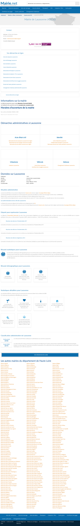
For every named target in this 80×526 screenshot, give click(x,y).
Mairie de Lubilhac (5, 437)
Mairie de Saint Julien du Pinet (34, 475)
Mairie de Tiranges (5, 499)
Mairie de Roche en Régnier (59, 454)
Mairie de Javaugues (31, 415)
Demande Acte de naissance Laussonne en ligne (20, 141)
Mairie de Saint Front (58, 465)
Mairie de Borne (5, 382)
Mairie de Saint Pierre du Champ (34, 482)
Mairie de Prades (31, 451)
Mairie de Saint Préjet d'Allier (34, 484)
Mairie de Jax (56, 415)
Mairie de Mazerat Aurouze (33, 439)
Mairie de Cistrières (57, 398)
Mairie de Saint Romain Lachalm (34, 485)
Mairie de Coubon (31, 401)
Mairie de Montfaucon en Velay (34, 444)
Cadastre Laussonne (14, 165)
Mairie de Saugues (5, 494)
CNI (51, 8)
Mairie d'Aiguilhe (31, 363)
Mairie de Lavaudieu (32, 425)
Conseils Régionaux (21, 521)
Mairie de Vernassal (31, 504)
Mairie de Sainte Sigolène (59, 490)
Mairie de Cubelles (57, 403)
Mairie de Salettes (5, 492)
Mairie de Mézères (57, 441)
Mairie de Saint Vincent (32, 489)
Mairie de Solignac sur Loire (59, 496)
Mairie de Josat (4, 417)
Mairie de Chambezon (58, 387)
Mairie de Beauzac (57, 375)
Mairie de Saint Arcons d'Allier (60, 456)
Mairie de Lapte (56, 423)
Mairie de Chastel (31, 394)
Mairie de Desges (31, 404)
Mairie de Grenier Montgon (59, 413)
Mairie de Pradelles (5, 451)
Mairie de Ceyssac (31, 386)
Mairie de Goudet (5, 413)
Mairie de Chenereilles (58, 396)
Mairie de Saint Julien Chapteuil (34, 473)
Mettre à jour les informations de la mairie (9, 114)
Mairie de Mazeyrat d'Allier (7, 441)
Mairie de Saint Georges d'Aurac (34, 466)
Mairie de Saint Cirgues (32, 461)
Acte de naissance (14, 8)
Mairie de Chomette (31, 420)
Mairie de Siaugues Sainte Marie (8, 496)
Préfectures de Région (32, 521)
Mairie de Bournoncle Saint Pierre (35, 382)
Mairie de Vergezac (57, 502)
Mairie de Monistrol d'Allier (7, 442)
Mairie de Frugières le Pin (59, 411)
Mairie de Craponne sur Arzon (8, 403)
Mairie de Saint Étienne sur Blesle (9, 465)
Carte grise (68, 8)
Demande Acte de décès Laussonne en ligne (20, 144)
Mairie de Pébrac (57, 447)
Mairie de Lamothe (31, 422)
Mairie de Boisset (31, 380)
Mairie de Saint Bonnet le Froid (34, 459)
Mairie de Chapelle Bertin (33, 418)
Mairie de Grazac (31, 413)
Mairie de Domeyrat (57, 404)
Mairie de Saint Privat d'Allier (59, 484)
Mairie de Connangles (58, 399)
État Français (71, 521)
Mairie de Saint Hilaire (6, 470)
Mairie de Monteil (5, 430)
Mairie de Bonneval (57, 380)
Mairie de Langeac (5, 423)
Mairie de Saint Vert (5, 487)
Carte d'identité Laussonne (59, 141)
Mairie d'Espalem (31, 406)
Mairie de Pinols (5, 449)
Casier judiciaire (19, 11)
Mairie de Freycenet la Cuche (60, 410)
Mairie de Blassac (31, 379)
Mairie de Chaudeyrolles (58, 394)
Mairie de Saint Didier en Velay (60, 461)
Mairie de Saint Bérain (6, 459)
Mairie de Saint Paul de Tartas (60, 480)
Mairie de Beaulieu (31, 374)
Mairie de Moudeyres (32, 446)
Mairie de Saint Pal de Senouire (34, 480)
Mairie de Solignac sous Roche (34, 496)
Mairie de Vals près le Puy (33, 501)
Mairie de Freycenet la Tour (7, 411)
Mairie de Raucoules (31, 453)
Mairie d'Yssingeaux (57, 508)
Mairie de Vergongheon (6, 504)
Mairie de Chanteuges (32, 391)
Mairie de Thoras (57, 497)
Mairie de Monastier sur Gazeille (60, 429)
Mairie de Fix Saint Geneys (7, 410)
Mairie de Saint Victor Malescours (35, 487)
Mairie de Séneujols (57, 494)
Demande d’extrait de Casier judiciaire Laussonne (60, 144)
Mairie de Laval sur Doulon (7, 425)
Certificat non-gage (7, 11)
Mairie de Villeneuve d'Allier (59, 506)
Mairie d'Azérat (4, 372)
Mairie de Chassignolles (6, 394)
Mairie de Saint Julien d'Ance (59, 473)
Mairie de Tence (30, 497)
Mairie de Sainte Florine (6, 490)
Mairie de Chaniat (5, 391)
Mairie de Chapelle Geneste (7, 420)
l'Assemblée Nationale (12, 215)
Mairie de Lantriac (31, 423)
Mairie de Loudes (57, 435)
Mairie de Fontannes (32, 410)
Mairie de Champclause (32, 389)
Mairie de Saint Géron (32, 468)
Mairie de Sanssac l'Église (59, 492)
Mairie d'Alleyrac (5, 365)
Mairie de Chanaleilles (58, 389)
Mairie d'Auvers (30, 370)
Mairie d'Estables (5, 434)
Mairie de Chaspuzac (32, 392)
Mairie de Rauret (57, 453)
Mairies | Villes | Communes (15, 15)
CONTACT (3, 521)
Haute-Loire (28, 193)
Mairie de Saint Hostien (32, 470)
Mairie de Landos (57, 422)
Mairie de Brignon (57, 427)
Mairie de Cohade (5, 399)
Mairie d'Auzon (56, 370)
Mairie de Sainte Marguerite (33, 490)
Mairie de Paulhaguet (32, 447)
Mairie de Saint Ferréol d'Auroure (35, 465)
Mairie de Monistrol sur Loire (34, 442)
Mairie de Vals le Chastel (6, 501)
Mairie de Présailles (57, 451)
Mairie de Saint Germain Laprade (9, 468)
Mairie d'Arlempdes (31, 367)
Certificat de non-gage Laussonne (40, 167)
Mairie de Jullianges (31, 417)
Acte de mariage (25, 8)
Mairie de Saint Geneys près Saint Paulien (11, 466)
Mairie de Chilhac (5, 398)
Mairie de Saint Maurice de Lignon (35, 478)
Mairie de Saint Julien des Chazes (9, 475)
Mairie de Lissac (4, 435)
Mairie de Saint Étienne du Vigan (34, 463)
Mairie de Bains (30, 372)
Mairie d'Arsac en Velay (6, 368)
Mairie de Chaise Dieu (6, 418)
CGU (2, 523)
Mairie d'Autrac (4, 370)
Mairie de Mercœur (31, 441)
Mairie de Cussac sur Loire (7, 404)
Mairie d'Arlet (56, 367)
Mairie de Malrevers (31, 437)
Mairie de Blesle (4, 380)
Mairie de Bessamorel (58, 377)
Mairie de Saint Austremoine (33, 458)
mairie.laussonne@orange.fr (14, 38)
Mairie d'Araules (5, 367)
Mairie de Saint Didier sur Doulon (9, 463)
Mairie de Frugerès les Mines (33, 411)
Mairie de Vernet (5, 432)
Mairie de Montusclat (6, 446)
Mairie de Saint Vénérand (59, 485)
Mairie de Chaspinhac (6, 392)
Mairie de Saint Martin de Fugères (9, 478)
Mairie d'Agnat (4, 363)
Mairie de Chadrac (57, 386)
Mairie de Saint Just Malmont (8, 477)
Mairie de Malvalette (57, 437)
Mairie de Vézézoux (57, 504)
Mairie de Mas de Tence (32, 429)
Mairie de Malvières (5, 439)
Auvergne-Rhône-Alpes (44, 193)
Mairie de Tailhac (5, 497)
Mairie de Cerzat (5, 386)
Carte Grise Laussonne (40, 165)
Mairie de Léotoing (57, 432)
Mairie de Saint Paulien (6, 482)
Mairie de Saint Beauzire (58, 458)
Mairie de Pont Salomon (58, 449)
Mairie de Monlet (57, 442)
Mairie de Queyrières (6, 453)
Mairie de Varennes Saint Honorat (61, 501)
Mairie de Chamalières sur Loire (34, 387)
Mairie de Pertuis (31, 430)
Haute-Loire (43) (28, 15)
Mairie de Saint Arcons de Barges (9, 458)
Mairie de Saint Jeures (6, 473)
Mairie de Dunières (5, 406)
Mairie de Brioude (57, 382)
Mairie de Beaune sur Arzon (7, 375)
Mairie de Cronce (31, 403)
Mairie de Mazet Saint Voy (59, 439)
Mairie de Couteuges (58, 401)
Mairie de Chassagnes (58, 392)
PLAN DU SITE (10, 521)
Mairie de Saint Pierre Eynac (59, 482)
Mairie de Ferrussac (57, 408)
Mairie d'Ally (55, 365)
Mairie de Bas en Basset (6, 374)
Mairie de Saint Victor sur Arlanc (60, 487)
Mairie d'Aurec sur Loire (58, 368)
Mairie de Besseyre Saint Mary (60, 417)
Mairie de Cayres (31, 384)
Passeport (45, 8)
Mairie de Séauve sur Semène (60, 420)
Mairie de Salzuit (31, 492)
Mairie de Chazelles (31, 396)
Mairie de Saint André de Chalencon (35, 456)
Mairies (4, 8)
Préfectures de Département (59, 521)
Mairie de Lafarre (5, 422)
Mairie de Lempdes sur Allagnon (34, 432)
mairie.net (3, 15)
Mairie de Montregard (58, 444)
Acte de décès (36, 8)
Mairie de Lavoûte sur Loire (7, 427)
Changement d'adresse (32, 11)
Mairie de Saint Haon (58, 468)
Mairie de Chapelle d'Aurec (59, 418)
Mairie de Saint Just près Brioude (34, 477)
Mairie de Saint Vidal (6, 489)
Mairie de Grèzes (5, 415)
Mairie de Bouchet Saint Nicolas (34, 427)
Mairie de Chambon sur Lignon (8, 429)
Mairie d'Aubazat (31, 368)
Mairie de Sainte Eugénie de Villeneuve (62, 489)
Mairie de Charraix (57, 391)
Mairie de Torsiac (31, 499)
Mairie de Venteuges (32, 502)
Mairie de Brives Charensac (7, 384)
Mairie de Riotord (31, 454)
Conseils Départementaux (45, 521)
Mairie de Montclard (6, 444)
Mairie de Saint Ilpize (58, 470)
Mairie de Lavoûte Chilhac (59, 425)
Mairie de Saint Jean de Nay (33, 471)
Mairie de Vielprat (31, 506)
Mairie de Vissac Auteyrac (7, 508)
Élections (19, 523)
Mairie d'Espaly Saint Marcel (59, 406)
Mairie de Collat (30, 399)
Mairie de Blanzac (5, 379)
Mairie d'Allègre (56, 363)
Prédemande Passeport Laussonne (59, 142)
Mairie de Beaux (30, 375)
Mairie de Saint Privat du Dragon (9, 485)
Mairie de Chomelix (31, 398)
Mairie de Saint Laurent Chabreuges (61, 477)
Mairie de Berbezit (31, 377)
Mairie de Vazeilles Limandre (8, 502)
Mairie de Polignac (31, 449)
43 (34, 203)
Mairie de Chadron (5, 387)
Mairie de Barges (57, 372)
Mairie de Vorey (30, 508)
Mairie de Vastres (31, 434)
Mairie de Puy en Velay (58, 430)
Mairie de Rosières (5, 456)
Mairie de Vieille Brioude (6, 506)
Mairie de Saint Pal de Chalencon (60, 478)
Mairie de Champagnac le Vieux (8, 389)
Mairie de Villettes (57, 434)
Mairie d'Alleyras (31, 365)
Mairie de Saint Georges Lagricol (60, 466)
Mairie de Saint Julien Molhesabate (61, 475)
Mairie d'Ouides (56, 446)
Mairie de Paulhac (5, 447)
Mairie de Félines (31, 408)
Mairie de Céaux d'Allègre (59, 384)
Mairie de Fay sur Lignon (7, 408)
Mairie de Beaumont (57, 374)
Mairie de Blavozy (57, 379)
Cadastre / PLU (59, 8)
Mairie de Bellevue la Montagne (8, 377)
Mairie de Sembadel (31, 494)
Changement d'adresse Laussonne (66, 165)
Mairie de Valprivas (57, 499)
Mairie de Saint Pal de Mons (7, 480)
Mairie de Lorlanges (31, 435)
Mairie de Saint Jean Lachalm (59, 471)
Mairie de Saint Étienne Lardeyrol (61, 463)
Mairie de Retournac (6, 454)
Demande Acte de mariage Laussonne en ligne (20, 142)
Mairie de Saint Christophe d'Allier (61, 459)
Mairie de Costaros (5, 401)
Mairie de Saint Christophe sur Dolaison (10, 461)
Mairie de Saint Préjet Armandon (9, 484)
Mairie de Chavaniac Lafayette (8, 396)
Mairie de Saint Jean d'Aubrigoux (9, 471)
